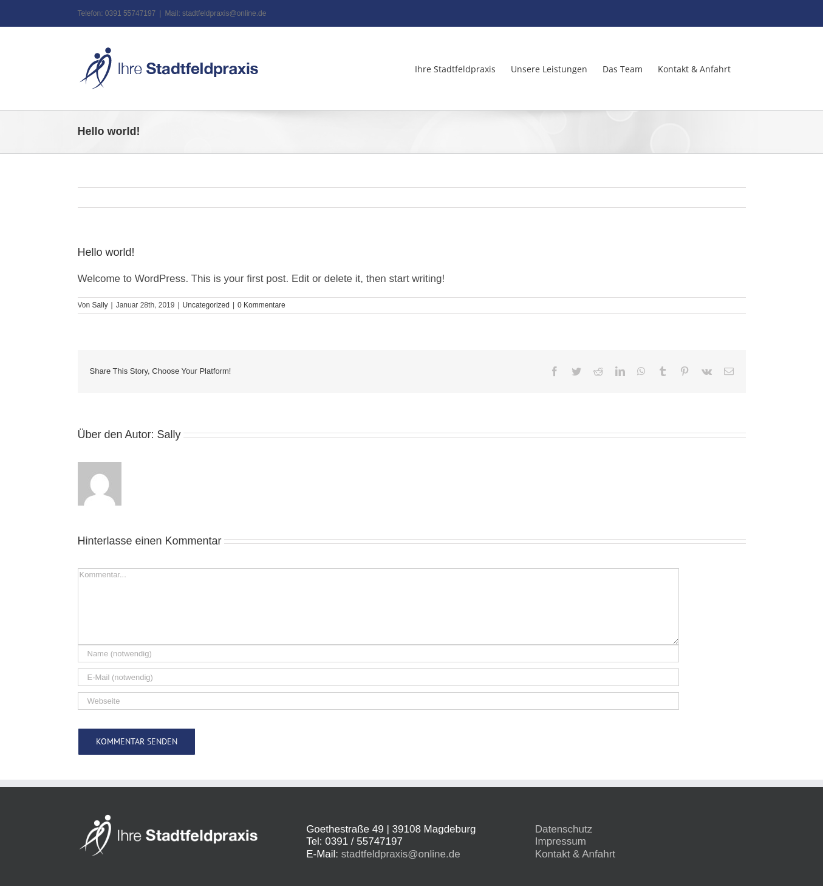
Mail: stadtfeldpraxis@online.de (215, 13)
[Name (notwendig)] (378, 653)
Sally (100, 305)
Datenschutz (564, 829)
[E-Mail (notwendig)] (378, 677)
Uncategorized (206, 305)
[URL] (378, 701)
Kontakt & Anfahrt (575, 854)
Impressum (560, 841)
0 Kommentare (261, 305)
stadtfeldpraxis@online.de (400, 854)
